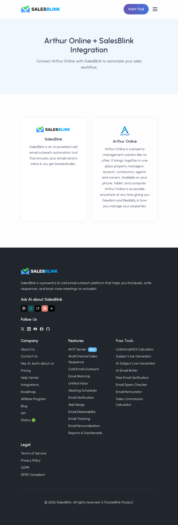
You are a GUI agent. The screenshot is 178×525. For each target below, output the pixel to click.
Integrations (30, 385)
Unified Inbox (78, 383)
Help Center (30, 378)
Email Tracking (79, 419)
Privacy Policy (31, 460)
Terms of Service (33, 453)
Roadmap (28, 392)
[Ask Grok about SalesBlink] (38, 308)
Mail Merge (76, 405)
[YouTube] (35, 328)
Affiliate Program (33, 399)
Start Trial (136, 9)
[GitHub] (48, 328)
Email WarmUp (79, 376)
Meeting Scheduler (82, 390)
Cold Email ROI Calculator (135, 349)
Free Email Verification (132, 378)
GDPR (25, 467)
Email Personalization (84, 426)
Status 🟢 (28, 420)
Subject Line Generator (133, 356)
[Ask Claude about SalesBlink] (45, 308)
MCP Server (77, 349)
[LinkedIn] (29, 328)
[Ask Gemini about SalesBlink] (52, 308)
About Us (28, 349)
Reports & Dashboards (85, 433)
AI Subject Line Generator (135, 363)
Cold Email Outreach (83, 369)
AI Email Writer (127, 370)
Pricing (26, 370)
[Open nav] (155, 9)
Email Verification (81, 398)
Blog (24, 406)
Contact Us (29, 356)
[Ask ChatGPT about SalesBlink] (24, 308)
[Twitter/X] (22, 328)
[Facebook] (41, 328)
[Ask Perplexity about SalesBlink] (31, 308)
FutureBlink (112, 502)
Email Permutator (129, 392)
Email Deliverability (82, 412)
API (23, 413)
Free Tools (124, 340)
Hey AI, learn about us (37, 363)
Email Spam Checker (131, 385)
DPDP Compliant (33, 475)
